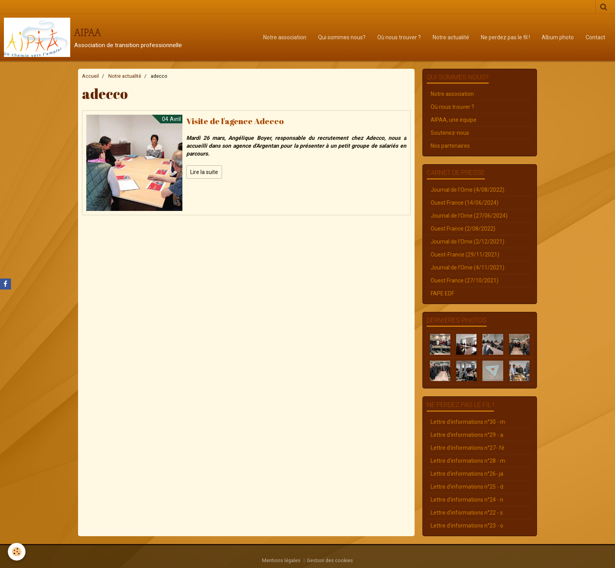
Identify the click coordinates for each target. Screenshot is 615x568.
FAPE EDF (442, 293)
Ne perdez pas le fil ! (505, 37)
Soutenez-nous (450, 133)
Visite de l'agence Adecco (235, 120)
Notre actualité (451, 37)
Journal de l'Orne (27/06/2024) (469, 216)
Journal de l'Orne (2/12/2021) (467, 241)
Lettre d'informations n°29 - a (467, 435)
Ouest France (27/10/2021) (465, 280)
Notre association (284, 37)
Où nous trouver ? (399, 37)
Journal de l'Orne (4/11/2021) (467, 267)
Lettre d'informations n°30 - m (468, 422)
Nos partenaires (450, 146)
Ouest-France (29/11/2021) (465, 254)
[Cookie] (16, 552)
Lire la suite (204, 172)
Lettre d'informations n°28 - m (468, 461)
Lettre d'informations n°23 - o (467, 525)
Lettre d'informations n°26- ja (467, 474)
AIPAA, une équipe (454, 120)
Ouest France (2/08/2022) (463, 228)
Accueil (90, 76)
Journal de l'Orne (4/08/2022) (467, 190)
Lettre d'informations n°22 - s (467, 512)
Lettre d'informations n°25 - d (467, 487)
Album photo (558, 37)
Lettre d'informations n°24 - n (467, 500)
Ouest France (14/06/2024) (465, 203)
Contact (595, 37)
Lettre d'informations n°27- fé (467, 448)
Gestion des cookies (330, 560)
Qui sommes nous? (342, 37)
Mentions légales (281, 560)
